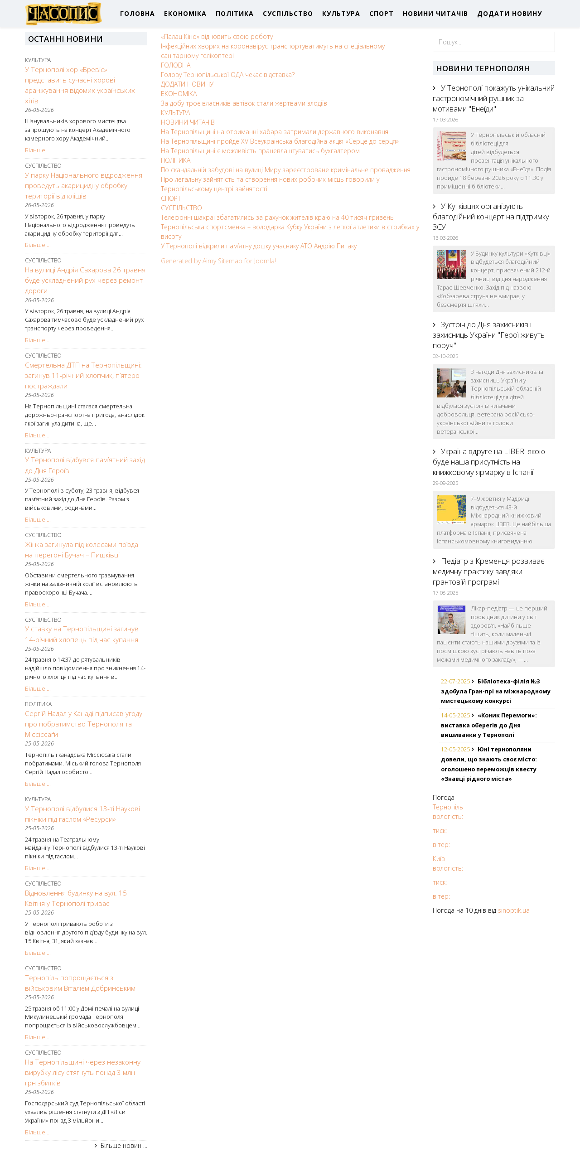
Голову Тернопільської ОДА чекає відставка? (228, 74)
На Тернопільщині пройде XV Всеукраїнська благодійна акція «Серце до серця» (280, 141)
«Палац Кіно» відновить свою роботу (217, 36)
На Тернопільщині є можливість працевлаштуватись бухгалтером (260, 150)
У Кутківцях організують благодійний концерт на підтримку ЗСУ (491, 216)
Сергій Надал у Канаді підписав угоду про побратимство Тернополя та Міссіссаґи (83, 724)
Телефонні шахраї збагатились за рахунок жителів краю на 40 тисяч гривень (277, 217)
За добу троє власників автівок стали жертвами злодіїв (244, 103)
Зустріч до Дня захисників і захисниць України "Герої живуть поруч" (489, 334)
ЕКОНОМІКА (185, 13)
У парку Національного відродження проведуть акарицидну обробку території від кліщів (83, 185)
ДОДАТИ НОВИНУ (509, 13)
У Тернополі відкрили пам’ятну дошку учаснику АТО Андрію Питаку (259, 246)
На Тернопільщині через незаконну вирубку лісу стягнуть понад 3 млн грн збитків (82, 1072)
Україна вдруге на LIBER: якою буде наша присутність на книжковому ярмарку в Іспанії (489, 461)
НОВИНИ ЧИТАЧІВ (435, 13)
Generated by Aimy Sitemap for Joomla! (218, 261)
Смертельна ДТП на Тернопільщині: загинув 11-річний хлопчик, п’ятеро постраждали (83, 375)
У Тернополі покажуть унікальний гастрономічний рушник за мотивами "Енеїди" (494, 98)
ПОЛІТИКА (235, 13)
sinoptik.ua (514, 910)
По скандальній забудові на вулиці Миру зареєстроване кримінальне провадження (286, 169)
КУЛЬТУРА (341, 13)
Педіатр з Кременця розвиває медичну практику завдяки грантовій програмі (488, 571)
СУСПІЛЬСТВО (288, 13)
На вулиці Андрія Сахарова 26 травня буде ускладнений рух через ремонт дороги (85, 280)
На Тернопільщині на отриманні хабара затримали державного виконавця (274, 131)
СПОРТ (381, 13)
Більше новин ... (124, 1145)
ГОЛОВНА (137, 13)
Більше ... (38, 150)
